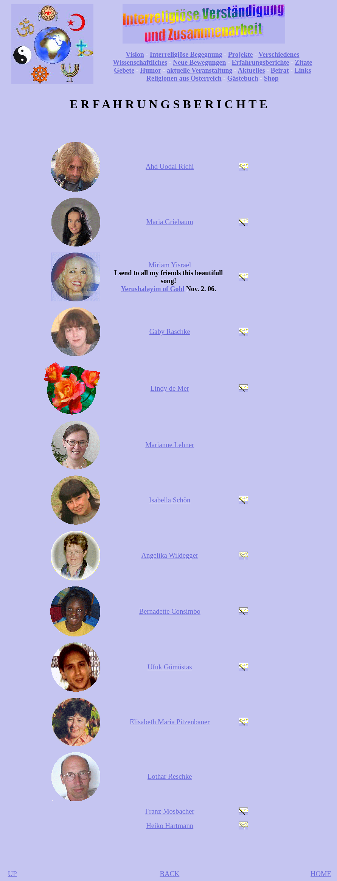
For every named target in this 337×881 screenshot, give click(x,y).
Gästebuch (242, 78)
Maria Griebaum (169, 222)
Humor (150, 70)
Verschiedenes (278, 54)
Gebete (124, 70)
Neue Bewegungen (199, 62)
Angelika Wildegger (169, 555)
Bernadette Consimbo (169, 611)
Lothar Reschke (170, 776)
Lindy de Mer (169, 388)
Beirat (280, 70)
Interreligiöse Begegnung (186, 54)
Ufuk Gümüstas (170, 667)
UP (12, 874)
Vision (135, 54)
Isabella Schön (169, 500)
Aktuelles (251, 70)
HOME (321, 874)
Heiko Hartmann (169, 826)
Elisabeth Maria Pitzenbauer (170, 722)
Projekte (240, 54)
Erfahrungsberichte (260, 62)
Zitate (303, 62)
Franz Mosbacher (169, 811)
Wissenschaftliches (140, 62)
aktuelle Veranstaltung (200, 70)
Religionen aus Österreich (184, 78)
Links (302, 70)
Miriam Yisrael (169, 265)
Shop (271, 78)
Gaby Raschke (169, 331)
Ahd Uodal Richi (170, 166)
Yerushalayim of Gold (152, 289)
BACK (169, 874)
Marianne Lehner (169, 445)
